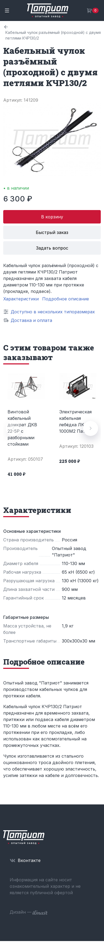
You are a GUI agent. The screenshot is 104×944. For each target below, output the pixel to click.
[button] (90, 428)
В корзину (52, 216)
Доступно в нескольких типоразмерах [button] (53, 311)
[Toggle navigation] (7, 10)
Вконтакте (29, 860)
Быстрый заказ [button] (52, 232)
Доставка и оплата (31, 320)
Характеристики (21, 298)
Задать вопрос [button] (52, 248)
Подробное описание (65, 298)
